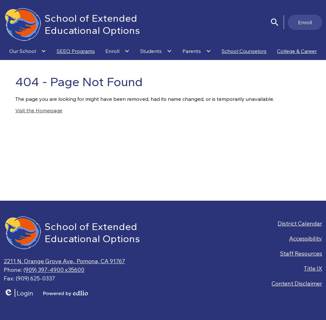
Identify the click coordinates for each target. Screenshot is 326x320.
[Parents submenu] (197, 51)
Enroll (305, 22)
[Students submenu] (156, 51)
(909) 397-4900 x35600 (53, 269)
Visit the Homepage (38, 110)
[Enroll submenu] (117, 51)
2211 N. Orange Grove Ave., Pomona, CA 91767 (64, 261)
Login (18, 293)
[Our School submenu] (28, 51)
